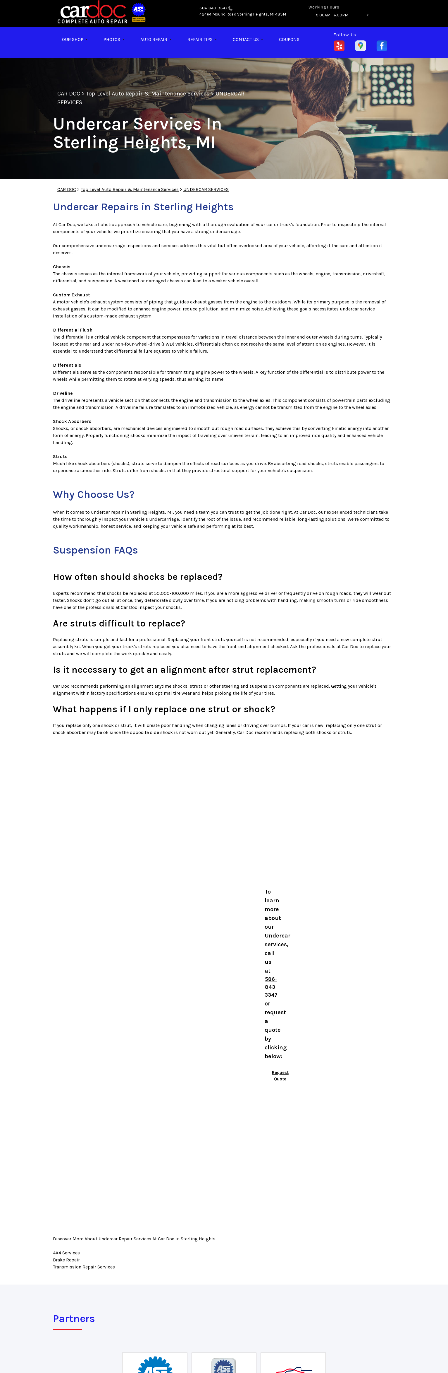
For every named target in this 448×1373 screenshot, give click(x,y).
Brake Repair (66, 1260)
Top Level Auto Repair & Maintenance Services (147, 93)
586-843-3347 (213, 8)
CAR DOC (68, 93)
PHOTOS (112, 39)
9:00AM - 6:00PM (332, 15)
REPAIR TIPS (200, 39)
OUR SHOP (72, 39)
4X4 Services (66, 1253)
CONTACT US (246, 39)
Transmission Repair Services (84, 1267)
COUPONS (289, 39)
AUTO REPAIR (153, 39)
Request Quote (280, 1076)
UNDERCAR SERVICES (206, 189)
